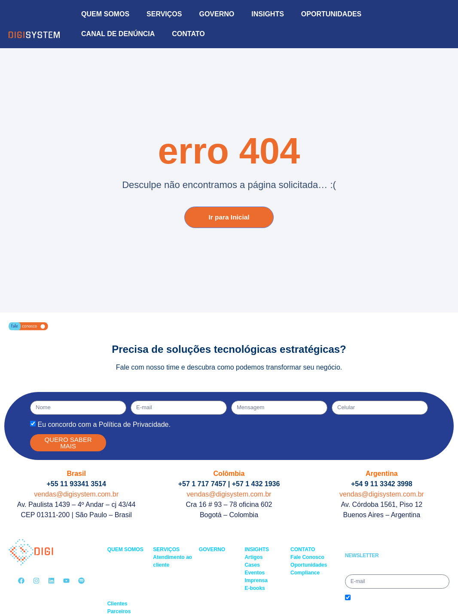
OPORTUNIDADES (331, 14)
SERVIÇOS (164, 14)
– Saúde (117, 580)
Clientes (117, 604)
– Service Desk (170, 573)
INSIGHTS (267, 14)
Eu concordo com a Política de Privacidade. (104, 424)
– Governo (119, 565)
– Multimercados (126, 573)
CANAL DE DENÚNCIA (118, 33)
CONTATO (188, 33)
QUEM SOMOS (105, 14)
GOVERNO (216, 14)
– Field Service (170, 580)
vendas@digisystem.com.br (76, 494)
